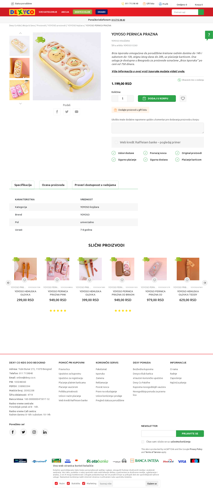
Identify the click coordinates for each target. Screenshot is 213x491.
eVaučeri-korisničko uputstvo (148, 378)
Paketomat (101, 369)
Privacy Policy (196, 449)
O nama (174, 369)
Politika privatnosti (68, 391)
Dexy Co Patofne (141, 382)
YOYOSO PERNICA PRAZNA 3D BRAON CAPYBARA (123, 294)
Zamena (100, 378)
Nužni (62, 484)
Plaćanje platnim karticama (72, 382)
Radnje (173, 373)
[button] (183, 98)
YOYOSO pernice (51, 287)
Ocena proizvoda (53, 184)
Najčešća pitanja (178, 382)
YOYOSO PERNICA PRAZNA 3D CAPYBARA (155, 294)
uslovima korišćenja (180, 441)
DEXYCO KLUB (82, 12)
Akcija (65, 12)
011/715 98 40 (118, 20)
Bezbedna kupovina (143, 369)
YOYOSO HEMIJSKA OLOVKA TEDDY (188, 293)
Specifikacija (23, 184)
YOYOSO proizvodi (57, 25)
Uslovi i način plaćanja (70, 396)
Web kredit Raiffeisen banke (73, 400)
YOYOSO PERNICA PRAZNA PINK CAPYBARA (58, 294)
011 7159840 (26, 373)
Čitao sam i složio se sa (168, 442)
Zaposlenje (176, 378)
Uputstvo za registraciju (71, 378)
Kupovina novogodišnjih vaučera (149, 387)
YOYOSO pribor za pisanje (19, 287)
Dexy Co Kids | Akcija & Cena (22, 25)
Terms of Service (153, 452)
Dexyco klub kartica (143, 373)
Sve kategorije (48, 12)
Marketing (91, 484)
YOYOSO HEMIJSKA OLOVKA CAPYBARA (25, 294)
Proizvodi (41, 25)
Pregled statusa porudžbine (110, 400)
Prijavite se (190, 433)
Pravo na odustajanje (106, 391)
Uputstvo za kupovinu (70, 373)
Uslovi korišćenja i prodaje (109, 396)
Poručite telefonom (99, 19)
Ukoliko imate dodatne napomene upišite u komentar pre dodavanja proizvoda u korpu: (155, 119)
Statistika (75, 484)
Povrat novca (102, 387)
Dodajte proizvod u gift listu (130, 109)
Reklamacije (102, 382)
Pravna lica (64, 369)
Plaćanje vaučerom (68, 387)
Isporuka (100, 373)
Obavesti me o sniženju (193, 80)
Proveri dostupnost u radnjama (95, 184)
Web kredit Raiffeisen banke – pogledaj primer (150, 142)
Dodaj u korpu (158, 98)
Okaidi (101, 12)
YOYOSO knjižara (76, 25)
